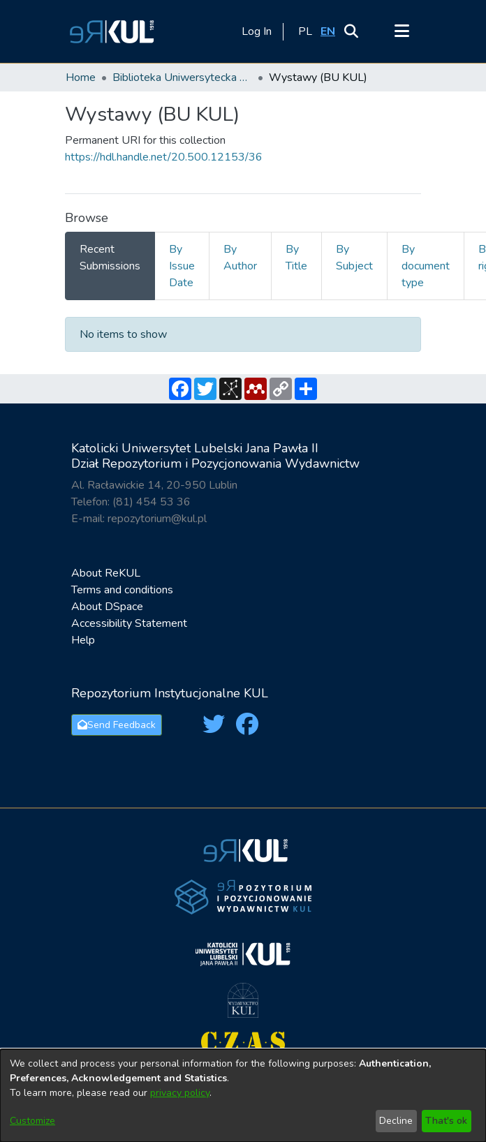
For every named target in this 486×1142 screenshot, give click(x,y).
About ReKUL (105, 573)
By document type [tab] (426, 266)
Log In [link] (257, 31)
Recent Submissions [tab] (110, 258)
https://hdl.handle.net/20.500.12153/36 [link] (164, 157)
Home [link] (81, 77)
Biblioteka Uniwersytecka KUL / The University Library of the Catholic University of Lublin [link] (182, 77)
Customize (32, 1120)
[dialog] (243, 1095)
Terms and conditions (122, 590)
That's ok (446, 1120)
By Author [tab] (240, 258)
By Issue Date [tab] (182, 266)
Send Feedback (117, 725)
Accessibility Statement (129, 623)
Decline (396, 1120)
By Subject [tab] (354, 258)
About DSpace (107, 606)
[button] (109, 31)
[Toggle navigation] (401, 31)
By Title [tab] (296, 258)
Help (83, 640)
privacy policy (179, 1092)
